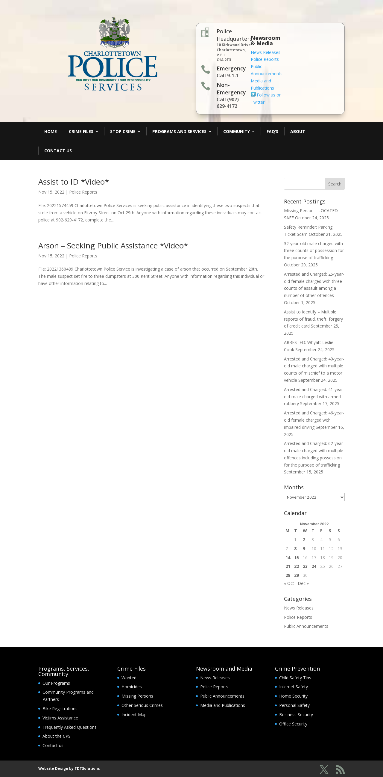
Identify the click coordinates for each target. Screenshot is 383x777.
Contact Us (58, 150)
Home (50, 131)
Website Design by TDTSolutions (69, 768)
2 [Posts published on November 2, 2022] (304, 539)
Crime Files (81, 131)
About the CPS (56, 736)
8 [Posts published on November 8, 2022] (295, 548)
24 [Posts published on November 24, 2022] (313, 566)
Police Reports (265, 59)
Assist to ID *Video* (73, 181)
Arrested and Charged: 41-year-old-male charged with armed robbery (314, 397)
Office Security (293, 724)
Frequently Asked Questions (69, 727)
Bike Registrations (59, 708)
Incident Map (134, 714)
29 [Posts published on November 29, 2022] (296, 575)
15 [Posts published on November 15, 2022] (296, 557)
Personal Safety (294, 705)
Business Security (296, 714)
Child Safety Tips (295, 678)
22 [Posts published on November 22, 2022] (296, 566)
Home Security (293, 696)
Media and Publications (222, 705)
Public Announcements (306, 626)
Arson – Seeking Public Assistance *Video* (113, 245)
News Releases (265, 52)
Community (236, 131)
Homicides (131, 687)
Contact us (52, 745)
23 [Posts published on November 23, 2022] (305, 566)
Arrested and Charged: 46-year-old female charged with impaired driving (314, 420)
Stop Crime (123, 131)
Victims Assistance (60, 718)
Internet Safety (293, 687)
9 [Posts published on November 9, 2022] (304, 548)
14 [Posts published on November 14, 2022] (287, 557)
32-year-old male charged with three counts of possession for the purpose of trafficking (314, 251)
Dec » (303, 583)
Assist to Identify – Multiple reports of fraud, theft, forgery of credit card (313, 319)
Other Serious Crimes (142, 705)
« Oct (289, 583)
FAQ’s (272, 131)
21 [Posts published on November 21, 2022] (287, 566)
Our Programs (56, 683)
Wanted (128, 678)
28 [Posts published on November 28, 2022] (287, 575)
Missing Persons (137, 696)
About (297, 131)
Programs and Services (179, 131)
